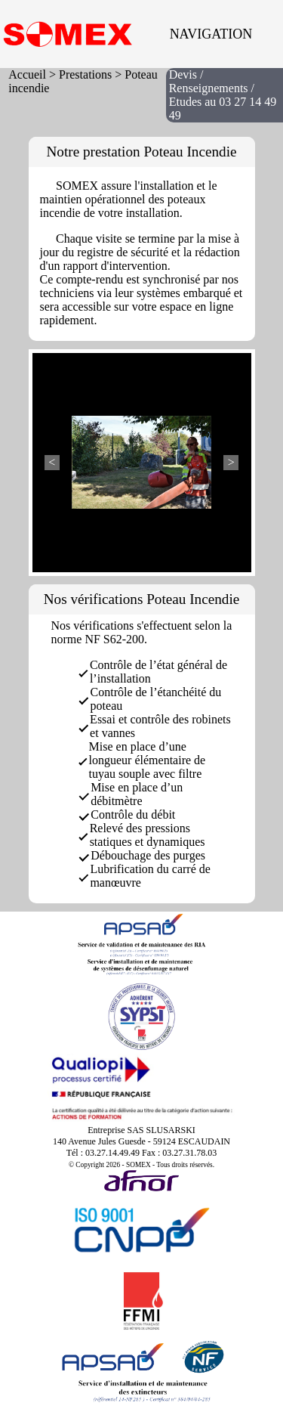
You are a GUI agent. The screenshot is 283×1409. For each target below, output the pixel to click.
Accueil (27, 74)
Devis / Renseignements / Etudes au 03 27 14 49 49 (223, 95)
